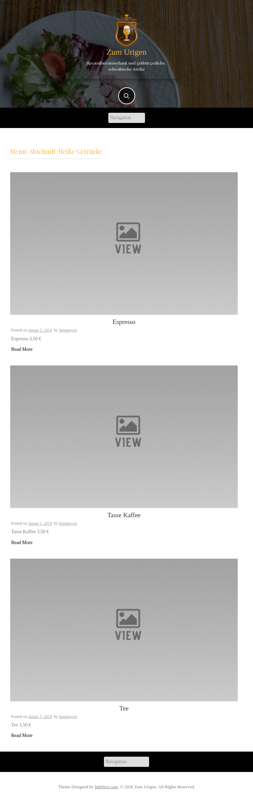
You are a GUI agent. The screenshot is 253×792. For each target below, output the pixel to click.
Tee (123, 708)
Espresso (123, 321)
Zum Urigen (127, 52)
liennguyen (68, 330)
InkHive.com (106, 786)
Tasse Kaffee (124, 515)
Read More (22, 349)
